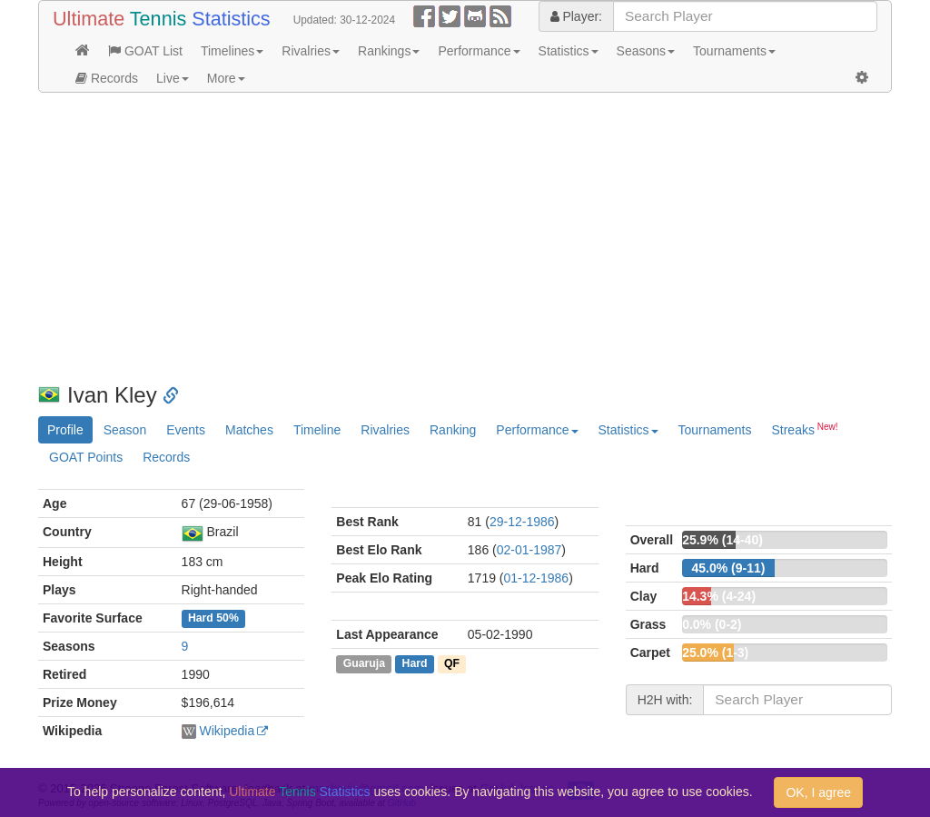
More (226, 78)
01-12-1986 (536, 578)
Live (172, 78)
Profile (65, 430)
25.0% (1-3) (715, 652)
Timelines (232, 51)
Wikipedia (226, 730)
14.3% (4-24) (719, 596)
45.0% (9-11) (728, 568)
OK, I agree (818, 792)
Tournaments (734, 51)
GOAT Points (86, 457)
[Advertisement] (465, 238)
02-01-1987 (529, 550)
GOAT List (145, 51)
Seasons (646, 51)
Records (106, 78)
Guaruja (364, 663)
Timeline (317, 430)
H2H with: (665, 699)
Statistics (569, 51)
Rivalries (311, 51)
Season (125, 430)
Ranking (453, 430)
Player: (576, 16)
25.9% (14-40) (722, 540)
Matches (249, 430)
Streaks (804, 429)
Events (185, 430)
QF (452, 663)
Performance (478, 51)
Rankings (389, 51)
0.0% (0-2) (711, 624)
